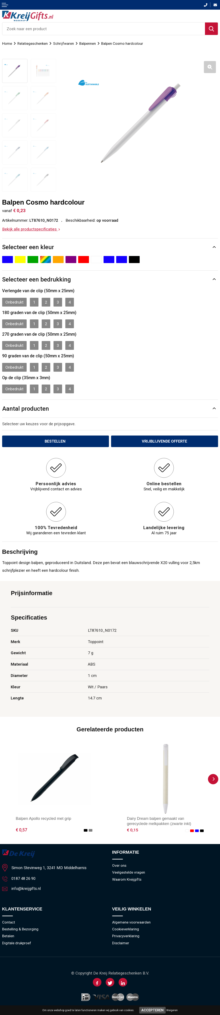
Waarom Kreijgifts (127, 880)
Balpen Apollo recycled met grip (43, 818)
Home (7, 43)
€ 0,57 (21, 830)
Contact (8, 923)
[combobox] (103, 28)
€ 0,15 (132, 830)
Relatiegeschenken (32, 43)
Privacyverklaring (126, 937)
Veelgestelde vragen (128, 873)
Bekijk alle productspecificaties (31, 229)
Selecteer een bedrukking (36, 279)
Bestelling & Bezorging (20, 930)
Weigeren (172, 1010)
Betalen (8, 937)
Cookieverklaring (125, 930)
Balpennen (87, 43)
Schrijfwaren (63, 43)
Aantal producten (25, 408)
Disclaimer (120, 944)
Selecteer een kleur (28, 247)
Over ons (119, 866)
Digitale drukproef (16, 944)
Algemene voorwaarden (131, 923)
